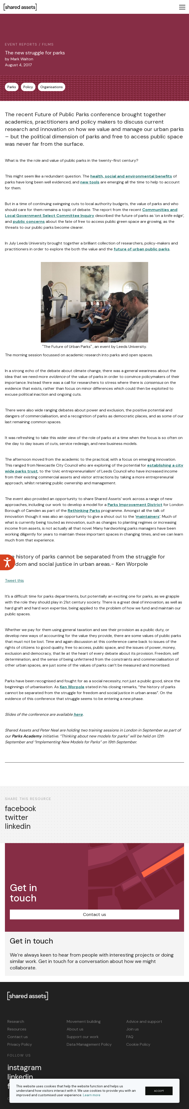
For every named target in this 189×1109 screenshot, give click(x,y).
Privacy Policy (19, 1044)
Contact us (94, 914)
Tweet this (14, 580)
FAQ (129, 1036)
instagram (24, 1067)
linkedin (18, 826)
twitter (16, 817)
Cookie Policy (138, 1044)
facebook (20, 808)
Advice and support (144, 1021)
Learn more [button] (91, 1095)
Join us (132, 1029)
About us (75, 1029)
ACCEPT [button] (159, 1091)
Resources (16, 1029)
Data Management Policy (89, 1044)
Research (15, 1021)
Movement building (84, 1021)
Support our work (83, 1036)
